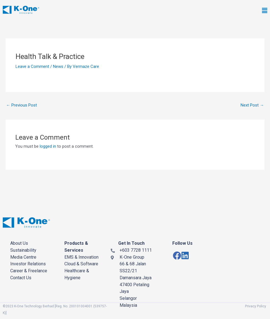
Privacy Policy (255, 306)
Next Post (252, 105)
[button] (189, 11)
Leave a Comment (32, 66)
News (58, 66)
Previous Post (21, 105)
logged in (48, 146)
